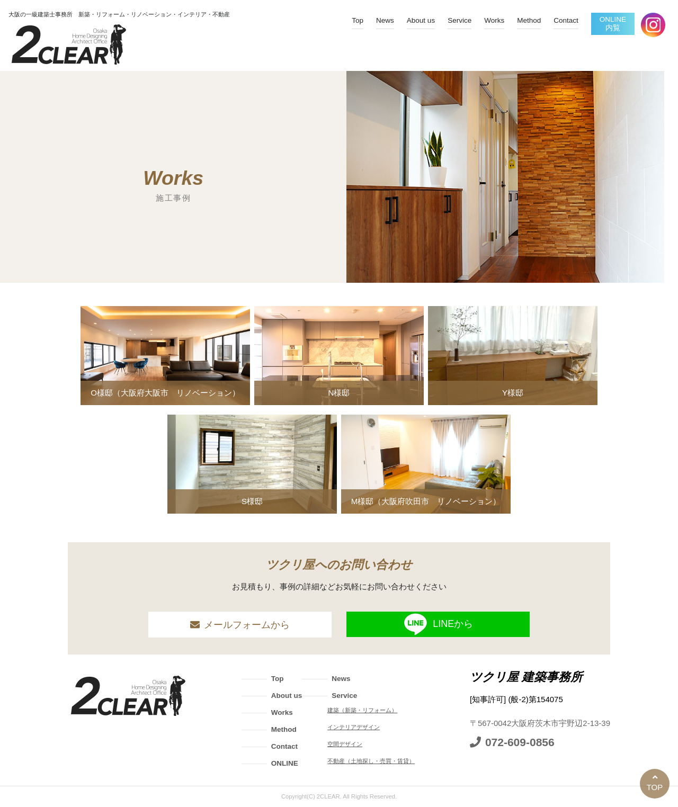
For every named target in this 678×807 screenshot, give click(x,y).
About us (421, 20)
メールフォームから (247, 625)
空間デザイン (344, 744)
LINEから (438, 624)
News (385, 20)
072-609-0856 (520, 742)
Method (529, 20)
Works (494, 20)
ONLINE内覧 (613, 23)
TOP (655, 787)
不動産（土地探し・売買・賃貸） (371, 761)
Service (459, 20)
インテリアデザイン (353, 727)
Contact (566, 20)
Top (357, 20)
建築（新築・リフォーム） (362, 710)
